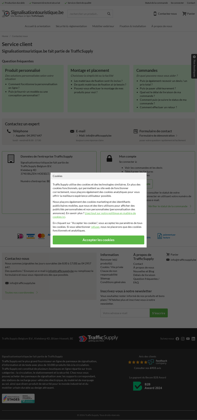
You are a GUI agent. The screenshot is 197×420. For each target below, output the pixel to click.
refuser (95, 226)
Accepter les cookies (98, 240)
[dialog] (98, 210)
